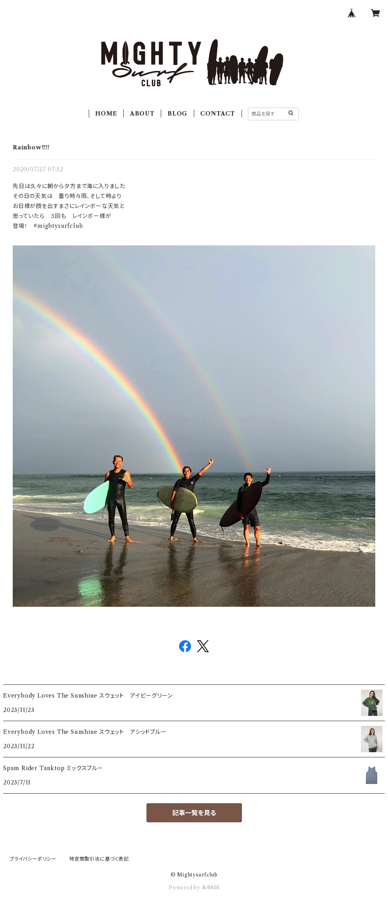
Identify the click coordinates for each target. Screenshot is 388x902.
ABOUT (142, 113)
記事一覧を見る (194, 813)
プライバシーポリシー (33, 859)
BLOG (177, 113)
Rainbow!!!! (31, 147)
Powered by (194, 887)
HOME (106, 113)
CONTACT (217, 113)
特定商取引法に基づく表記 (99, 859)
